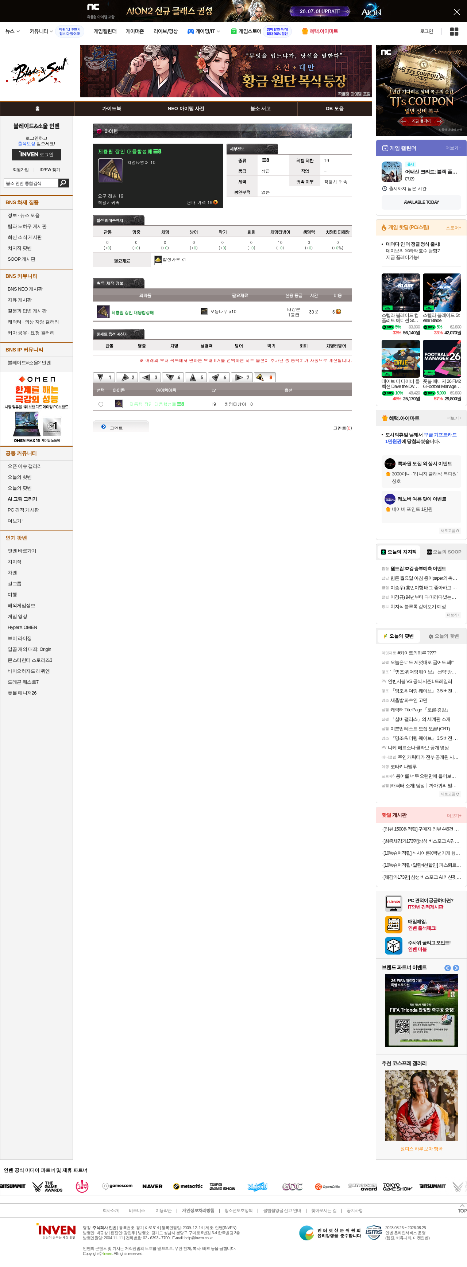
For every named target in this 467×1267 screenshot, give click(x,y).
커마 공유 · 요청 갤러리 (31, 332)
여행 (12, 594)
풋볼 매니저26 (22, 693)
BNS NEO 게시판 (25, 289)
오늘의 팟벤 (20, 488)
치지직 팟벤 (20, 248)
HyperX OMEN (22, 627)
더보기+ (453, 148)
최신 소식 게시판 (25, 237)
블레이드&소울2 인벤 (29, 362)
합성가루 (171, 259)
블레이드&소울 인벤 (36, 126)
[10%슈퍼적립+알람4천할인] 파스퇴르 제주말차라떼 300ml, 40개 (422, 865)
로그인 (426, 31)
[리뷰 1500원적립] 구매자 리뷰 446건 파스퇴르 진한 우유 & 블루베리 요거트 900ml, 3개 (422, 829)
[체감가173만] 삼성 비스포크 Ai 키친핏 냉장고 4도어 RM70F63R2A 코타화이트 (422, 877)
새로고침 (448, 531)
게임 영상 (17, 616)
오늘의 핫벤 (20, 477)
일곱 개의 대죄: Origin (29, 649)
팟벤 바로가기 (22, 550)
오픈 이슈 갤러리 (25, 466)
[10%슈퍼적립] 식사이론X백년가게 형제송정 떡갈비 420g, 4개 (422, 853)
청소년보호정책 (238, 1210)
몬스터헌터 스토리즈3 (30, 660)
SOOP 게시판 (21, 259)
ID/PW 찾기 (50, 170)
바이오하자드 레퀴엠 (29, 671)
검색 (63, 183)
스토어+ (453, 227)
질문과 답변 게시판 (27, 310)
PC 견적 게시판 (23, 510)
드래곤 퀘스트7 (23, 682)
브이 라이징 (20, 638)
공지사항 (355, 1210)
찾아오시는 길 (323, 1210)
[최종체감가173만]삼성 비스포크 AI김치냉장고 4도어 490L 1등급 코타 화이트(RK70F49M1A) (422, 841)
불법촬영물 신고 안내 (282, 1210)
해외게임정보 (21, 605)
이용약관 (163, 1210)
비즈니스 (137, 1210)
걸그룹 (15, 583)
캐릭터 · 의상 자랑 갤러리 (33, 321)
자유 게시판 (20, 300)
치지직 (15, 561)
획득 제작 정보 (110, 283)
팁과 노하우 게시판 (27, 226)
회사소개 (111, 1210)
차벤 (12, 572)
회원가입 (21, 170)
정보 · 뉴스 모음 (23, 215)
